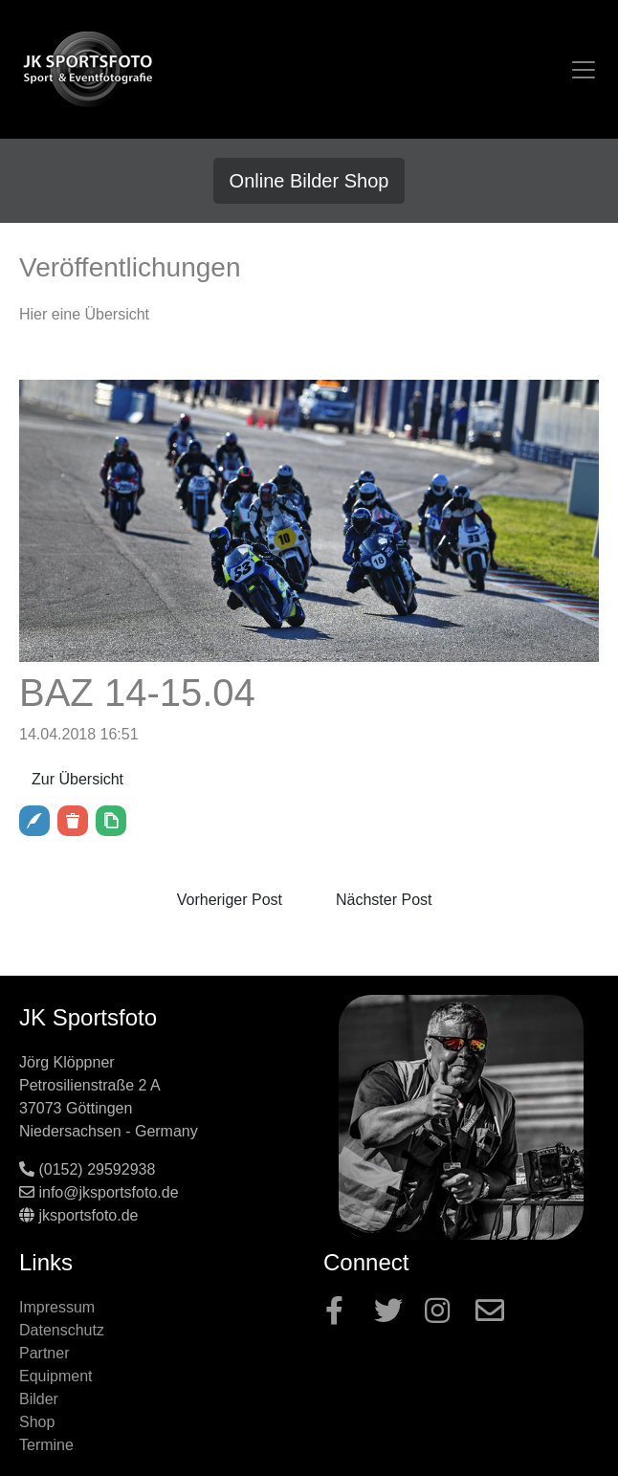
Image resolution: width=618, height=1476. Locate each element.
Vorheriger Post (229, 900)
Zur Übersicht (77, 779)
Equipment (56, 1376)
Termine (46, 1445)
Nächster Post (383, 900)
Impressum (57, 1307)
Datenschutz (61, 1330)
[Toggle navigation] (583, 69)
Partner (44, 1353)
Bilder (38, 1399)
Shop (37, 1422)
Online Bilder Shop (309, 180)
